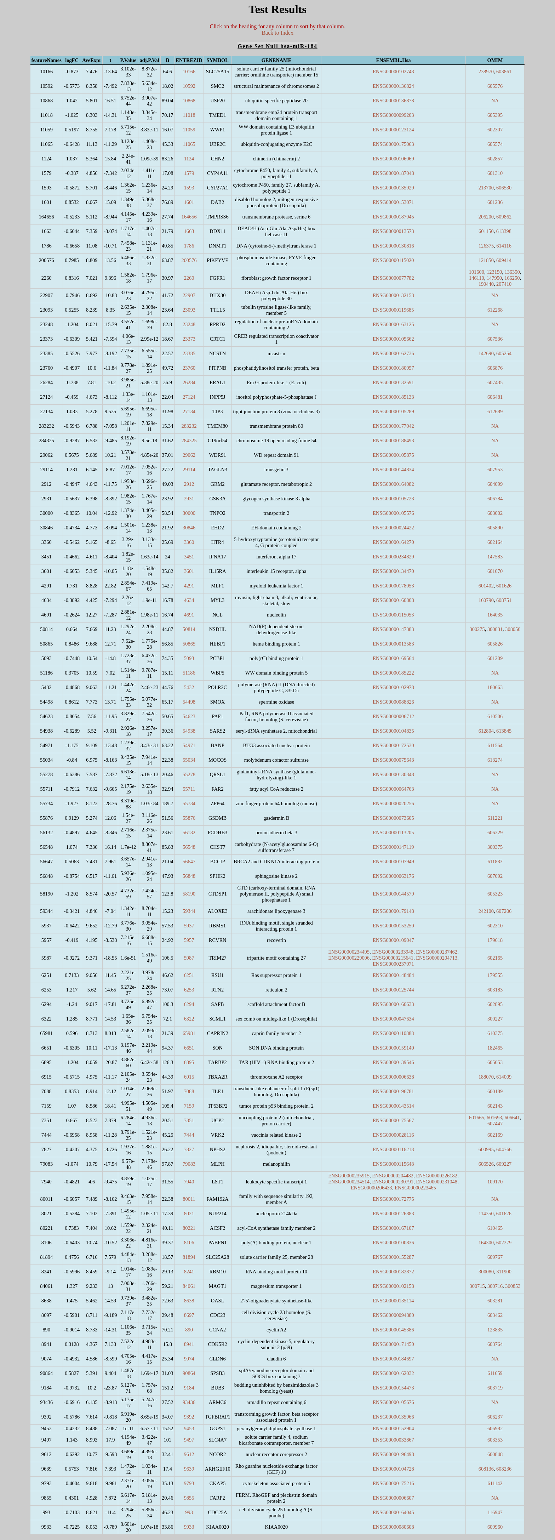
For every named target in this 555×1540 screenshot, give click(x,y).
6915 (189, 1077)
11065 (189, 144)
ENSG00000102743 (393, 71)
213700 (486, 188)
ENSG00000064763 (393, 789)
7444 (189, 1135)
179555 (495, 975)
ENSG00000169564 (393, 658)
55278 (189, 774)
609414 (503, 260)
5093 (189, 658)
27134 (189, 411)
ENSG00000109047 (393, 940)
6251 (189, 975)
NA (495, 100)
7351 (189, 1120)
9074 (189, 1359)
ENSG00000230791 (392, 1181)
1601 (189, 202)
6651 (189, 1048)
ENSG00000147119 (393, 847)
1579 (189, 173)
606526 (486, 1164)
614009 (503, 1077)
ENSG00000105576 (393, 513)
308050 (512, 629)
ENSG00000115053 (393, 615)
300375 (495, 847)
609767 (495, 1257)
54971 (189, 745)
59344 (189, 911)
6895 (189, 1062)
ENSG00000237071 (393, 964)
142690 (486, 353)
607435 (495, 382)
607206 (503, 911)
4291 (189, 586)
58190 (189, 894)
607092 (495, 876)
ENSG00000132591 (393, 382)
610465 (495, 1228)
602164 (495, 542)
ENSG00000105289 (393, 411)
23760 (189, 368)
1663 (189, 231)
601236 (495, 202)
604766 (503, 1149)
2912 (189, 484)
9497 (189, 1440)
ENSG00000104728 (393, 1469)
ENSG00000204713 (436, 958)
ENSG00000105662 (393, 339)
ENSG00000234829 (393, 556)
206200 (486, 217)
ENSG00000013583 (393, 644)
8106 (189, 1242)
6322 (189, 1019)
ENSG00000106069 (393, 158)
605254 (503, 353)
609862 (503, 217)
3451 (189, 556)
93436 (189, 1402)
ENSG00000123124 (393, 129)
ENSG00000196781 (393, 1091)
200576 (188, 260)
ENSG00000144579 (393, 894)
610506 (495, 716)
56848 (189, 876)
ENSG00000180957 (393, 368)
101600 (476, 272)
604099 (495, 484)
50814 (189, 629)
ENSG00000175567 (393, 1120)
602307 (495, 129)
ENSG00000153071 (393, 202)
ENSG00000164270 (393, 542)
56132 (189, 832)
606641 (512, 1117)
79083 (189, 1164)
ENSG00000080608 (393, 1527)
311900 (503, 1271)
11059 (189, 129)
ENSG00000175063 (393, 144)
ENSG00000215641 (392, 958)
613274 (495, 760)
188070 (486, 1077)
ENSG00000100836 (393, 1242)
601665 (476, 1117)
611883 (495, 861)
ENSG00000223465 (415, 1187)
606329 (495, 832)
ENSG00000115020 (393, 260)
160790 (486, 600)
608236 (503, 1469)
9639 (189, 1469)
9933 (189, 1527)
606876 (495, 368)
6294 (189, 1004)
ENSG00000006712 (393, 716)
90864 (189, 1373)
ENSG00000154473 (393, 1388)
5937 (189, 925)
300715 (477, 1286)
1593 (189, 188)
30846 (189, 527)
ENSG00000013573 (393, 231)
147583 (495, 556)
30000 (189, 513)
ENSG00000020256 (393, 803)
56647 (189, 861)
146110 (476, 278)
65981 (189, 1033)
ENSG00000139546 (393, 1062)
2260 (189, 278)
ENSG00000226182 (436, 1175)
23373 (189, 339)
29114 (189, 469)
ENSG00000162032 (393, 1373)
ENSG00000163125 (393, 324)
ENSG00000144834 (393, 469)
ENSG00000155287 (393, 1257)
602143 (495, 1106)
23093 (189, 310)
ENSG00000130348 (393, 774)
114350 (486, 1213)
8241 (189, 1271)
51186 (189, 673)
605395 (495, 115)
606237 (495, 1417)
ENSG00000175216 (393, 1483)
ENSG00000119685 (393, 310)
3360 (189, 542)
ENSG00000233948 (392, 952)
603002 (495, 513)
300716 (495, 1286)
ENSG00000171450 (393, 1344)
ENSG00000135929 (393, 188)
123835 (495, 1329)
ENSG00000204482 (392, 1175)
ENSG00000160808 (393, 600)
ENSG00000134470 (393, 571)
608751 (503, 600)
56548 (189, 847)
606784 (495, 498)
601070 (495, 571)
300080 (486, 1271)
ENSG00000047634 (393, 1019)
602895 (495, 1004)
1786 (189, 246)
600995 (486, 1149)
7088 (189, 1091)
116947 (495, 1512)
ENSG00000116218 (393, 1149)
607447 (495, 1123)
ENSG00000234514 (349, 1181)
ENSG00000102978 (393, 687)
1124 (189, 158)
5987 (189, 958)
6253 (189, 990)
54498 (189, 702)
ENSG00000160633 (393, 1004)
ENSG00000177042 (393, 426)
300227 (495, 1019)
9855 (189, 1498)
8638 (189, 1300)
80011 (189, 1199)
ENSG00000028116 (393, 1135)
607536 (495, 339)
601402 (486, 586)
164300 (486, 1242)
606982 (495, 1428)
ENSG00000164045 (393, 1512)
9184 (189, 1388)
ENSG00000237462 (436, 952)
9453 (189, 1428)
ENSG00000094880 (393, 1315)
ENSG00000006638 (393, 1077)
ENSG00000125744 (393, 990)
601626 (503, 586)
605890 (495, 527)
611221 (495, 818)
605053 (495, 1062)
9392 (189, 1417)
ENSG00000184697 (393, 1359)
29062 (189, 455)
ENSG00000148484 (393, 975)
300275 (477, 629)
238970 (486, 71)
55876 (189, 818)
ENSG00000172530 (393, 745)
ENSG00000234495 (349, 952)
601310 (495, 173)
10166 (189, 71)
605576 (495, 86)
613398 (503, 231)
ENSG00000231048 (436, 1181)
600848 (495, 1454)
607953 (495, 469)
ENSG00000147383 (393, 629)
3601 (189, 571)
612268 (495, 310)
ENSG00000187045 (393, 217)
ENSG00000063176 (393, 876)
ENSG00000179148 (393, 911)
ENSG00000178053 (393, 586)
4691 (189, 615)
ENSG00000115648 (393, 1164)
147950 (494, 278)
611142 (494, 1483)
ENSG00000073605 (393, 818)
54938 (189, 731)
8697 (189, 1315)
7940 (189, 1181)
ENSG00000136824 (393, 86)
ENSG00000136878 (393, 100)
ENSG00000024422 (393, 527)
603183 (495, 990)
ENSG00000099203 (393, 115)
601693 (494, 1117)
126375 (486, 246)
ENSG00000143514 (393, 1106)
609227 (503, 1164)
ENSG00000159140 (393, 1048)
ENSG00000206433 (371, 1187)
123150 (494, 272)
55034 (189, 760)
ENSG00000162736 (393, 353)
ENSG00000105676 (393, 1402)
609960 (495, 1527)
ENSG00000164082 (393, 484)
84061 (189, 1286)
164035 (495, 615)
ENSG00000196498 (393, 1454)
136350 (512, 272)
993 (189, 1512)
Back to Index (277, 33)
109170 (495, 1181)
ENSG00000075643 (393, 760)
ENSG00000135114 (393, 1300)
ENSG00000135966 (393, 1417)
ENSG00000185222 (393, 673)
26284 (189, 382)
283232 (188, 426)
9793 (189, 1483)
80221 (189, 1228)
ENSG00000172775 (393, 1199)
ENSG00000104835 (393, 731)
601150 (486, 231)
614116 (503, 246)
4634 (189, 600)
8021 (189, 1213)
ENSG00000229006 (349, 958)
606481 (495, 397)
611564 (495, 745)
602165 (495, 958)
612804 (486, 731)
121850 (486, 260)
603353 (495, 1440)
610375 (495, 1033)
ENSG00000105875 (393, 455)
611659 (495, 1373)
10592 (189, 86)
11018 (189, 115)
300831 (495, 629)
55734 (189, 803)
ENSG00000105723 (393, 498)
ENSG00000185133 (393, 397)
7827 (189, 1149)
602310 (495, 925)
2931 (189, 498)
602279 (503, 1242)
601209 (495, 658)
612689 (495, 411)
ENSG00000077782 (393, 278)
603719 (495, 1388)
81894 (189, 1257)
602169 (495, 1135)
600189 (495, 1091)
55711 (189, 789)
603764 (495, 1344)
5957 (189, 940)
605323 (495, 894)
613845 (503, 731)
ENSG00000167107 (393, 1228)
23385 (189, 353)
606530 (503, 188)
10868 (189, 100)
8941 (189, 1344)
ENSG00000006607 (393, 1498)
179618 (495, 940)
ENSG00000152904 (393, 1428)
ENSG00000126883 (393, 1213)
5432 (189, 687)
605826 (495, 644)
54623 (189, 716)
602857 (495, 158)
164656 (188, 217)
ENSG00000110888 (393, 1033)
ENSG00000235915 (349, 1175)
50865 (189, 644)
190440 (486, 284)
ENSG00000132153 (393, 295)
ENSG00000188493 (393, 440)
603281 (495, 1300)
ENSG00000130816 (393, 246)
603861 (503, 71)
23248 (189, 324)
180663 (495, 687)
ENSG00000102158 (393, 1286)
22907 (189, 295)
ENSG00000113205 (393, 832)
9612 (189, 1454)
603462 (495, 1315)
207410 (503, 284)
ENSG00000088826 (393, 702)
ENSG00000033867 (393, 1440)
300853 (512, 1286)
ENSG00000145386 (393, 1329)
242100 (486, 911)
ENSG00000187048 (393, 173)
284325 (188, 440)
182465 (495, 1048)
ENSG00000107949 (393, 861)
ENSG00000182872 (393, 1271)
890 (189, 1329)
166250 (512, 278)
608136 (486, 1469)
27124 (189, 397)
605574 (495, 144)
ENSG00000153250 (393, 925)
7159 (189, 1106)
